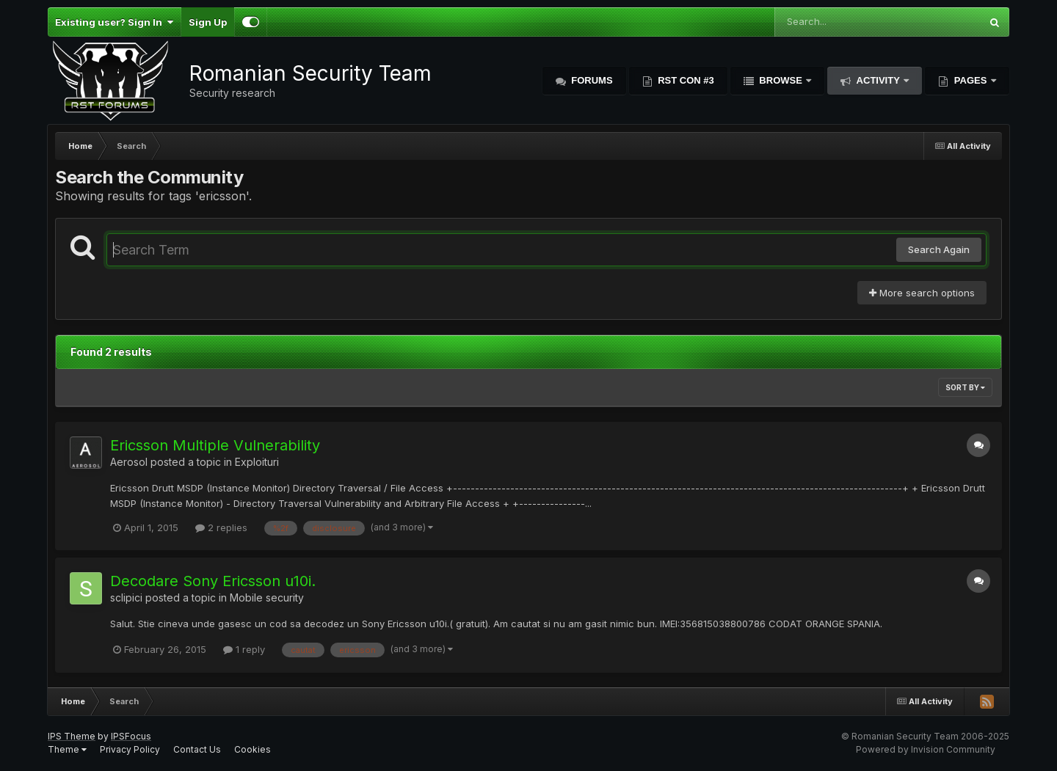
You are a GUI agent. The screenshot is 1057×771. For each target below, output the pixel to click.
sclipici (126, 597)
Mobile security (267, 597)
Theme (67, 749)
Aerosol (129, 462)
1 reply (244, 649)
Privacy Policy (130, 749)
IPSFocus (131, 736)
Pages (970, 80)
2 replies (221, 527)
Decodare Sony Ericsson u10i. (213, 581)
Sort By (965, 387)
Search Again (939, 249)
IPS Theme (71, 736)
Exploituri (257, 462)
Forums (591, 80)
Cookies (252, 749)
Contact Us (197, 749)
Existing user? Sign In (114, 22)
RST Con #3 (684, 80)
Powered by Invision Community (925, 749)
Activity (878, 80)
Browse (781, 80)
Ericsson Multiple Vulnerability (215, 445)
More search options (922, 293)
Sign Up (208, 22)
